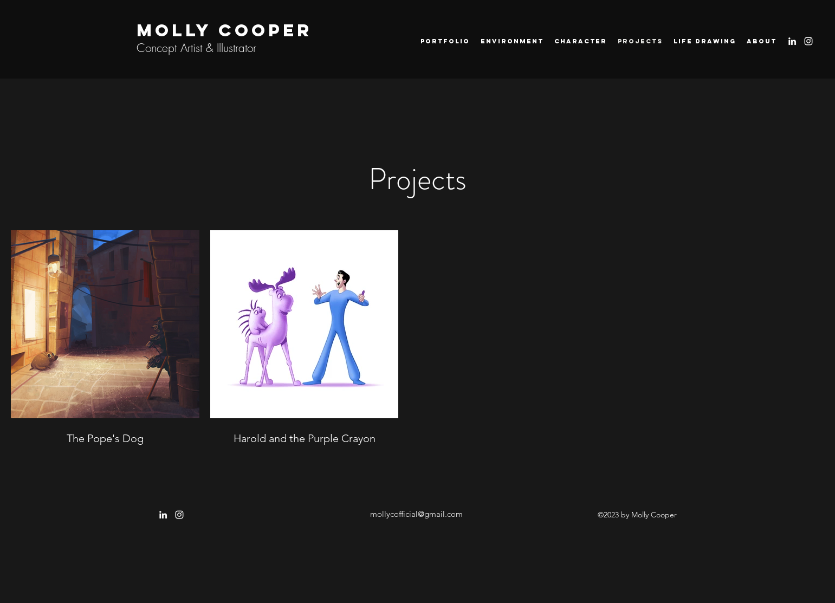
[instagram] (808, 41)
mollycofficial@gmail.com (416, 514)
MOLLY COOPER (224, 30)
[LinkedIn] (792, 41)
